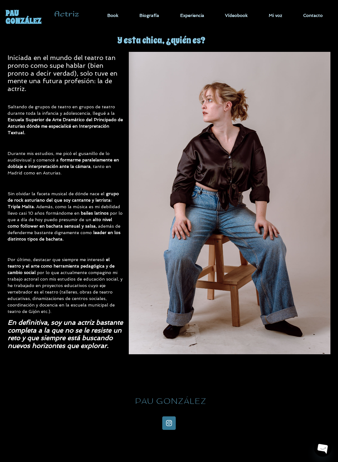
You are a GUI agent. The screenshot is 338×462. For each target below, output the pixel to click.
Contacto (313, 15)
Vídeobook (236, 15)
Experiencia (192, 15)
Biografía (149, 15)
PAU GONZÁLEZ (23, 17)
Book (112, 15)
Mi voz (275, 15)
